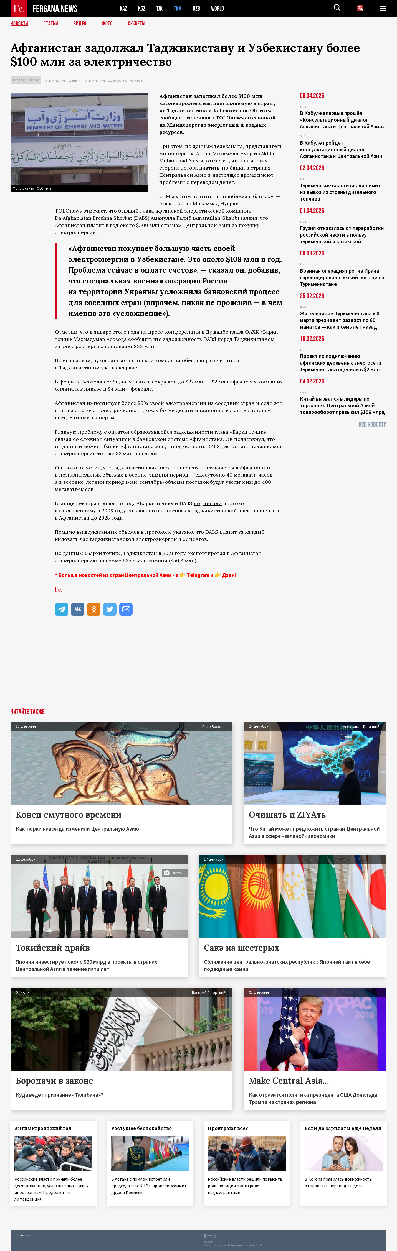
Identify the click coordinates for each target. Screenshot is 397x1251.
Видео (80, 23)
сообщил (139, 339)
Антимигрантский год (43, 1128)
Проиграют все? (228, 1128)
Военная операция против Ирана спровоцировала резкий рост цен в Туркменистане (342, 277)
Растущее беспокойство (142, 1128)
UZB (196, 8)
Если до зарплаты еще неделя (343, 1128)
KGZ (141, 8)
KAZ (123, 8)
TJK (159, 8)
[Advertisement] (198, 667)
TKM (178, 8)
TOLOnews (230, 117)
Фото (107, 23)
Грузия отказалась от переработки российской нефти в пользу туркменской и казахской (342, 235)
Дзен (228, 575)
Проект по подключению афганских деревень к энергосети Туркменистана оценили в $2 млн (340, 363)
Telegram (198, 575)
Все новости (372, 425)
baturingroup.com (240, 1245)
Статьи (51, 23)
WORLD (217, 8)
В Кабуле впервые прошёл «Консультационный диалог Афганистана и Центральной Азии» (342, 120)
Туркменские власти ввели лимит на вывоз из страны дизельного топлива (340, 192)
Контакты (24, 1235)
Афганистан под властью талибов (114, 80)
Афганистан (55, 80)
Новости (19, 23)
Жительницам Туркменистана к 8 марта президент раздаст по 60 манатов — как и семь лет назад (340, 320)
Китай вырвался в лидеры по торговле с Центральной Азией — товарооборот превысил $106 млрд (342, 405)
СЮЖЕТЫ (137, 23)
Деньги (75, 80)
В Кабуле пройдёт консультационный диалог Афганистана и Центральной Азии (341, 149)
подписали (208, 503)
